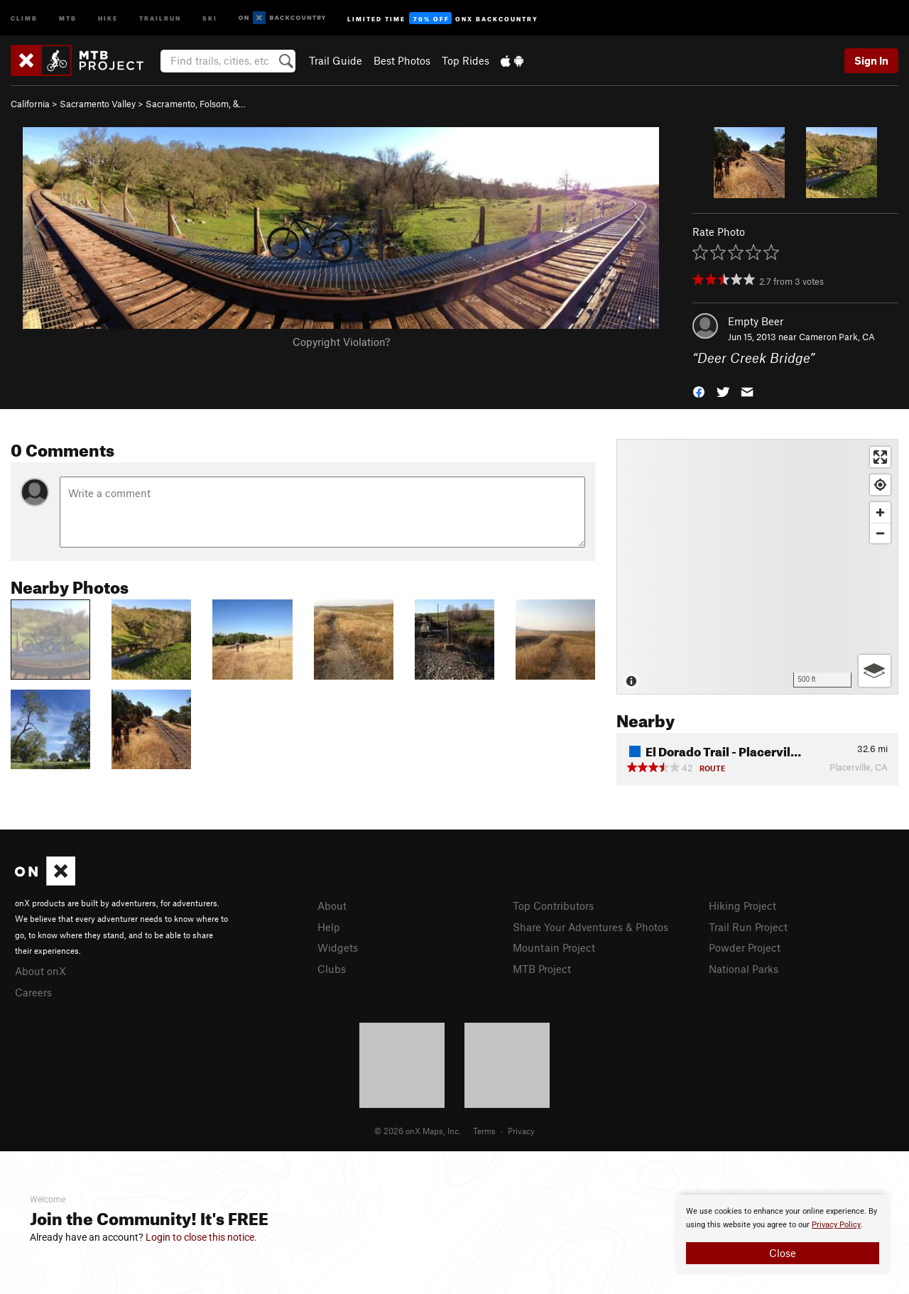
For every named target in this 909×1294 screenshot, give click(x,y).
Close (782, 1252)
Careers (33, 992)
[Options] (875, 671)
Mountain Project (554, 947)
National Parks (743, 968)
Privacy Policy (836, 1224)
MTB (68, 17)
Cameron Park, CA (837, 336)
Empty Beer (755, 321)
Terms (484, 1131)
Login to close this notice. (201, 1237)
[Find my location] (880, 484)
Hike (108, 17)
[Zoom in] (880, 512)
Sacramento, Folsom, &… (196, 103)
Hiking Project (742, 905)
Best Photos (402, 60)
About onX (40, 970)
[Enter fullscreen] (880, 457)
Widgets (337, 947)
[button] (698, 391)
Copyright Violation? (341, 341)
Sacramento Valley (98, 103)
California (30, 103)
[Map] (757, 567)
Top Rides (465, 60)
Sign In (871, 60)
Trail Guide (335, 60)
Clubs (331, 968)
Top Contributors (553, 905)
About (332, 905)
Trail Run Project (748, 926)
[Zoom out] (880, 533)
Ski (209, 17)
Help (328, 926)
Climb (24, 17)
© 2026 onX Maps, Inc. (417, 1131)
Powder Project (744, 947)
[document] (782, 1234)
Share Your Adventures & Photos (590, 926)
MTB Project (542, 968)
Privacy (521, 1131)
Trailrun (160, 17)
